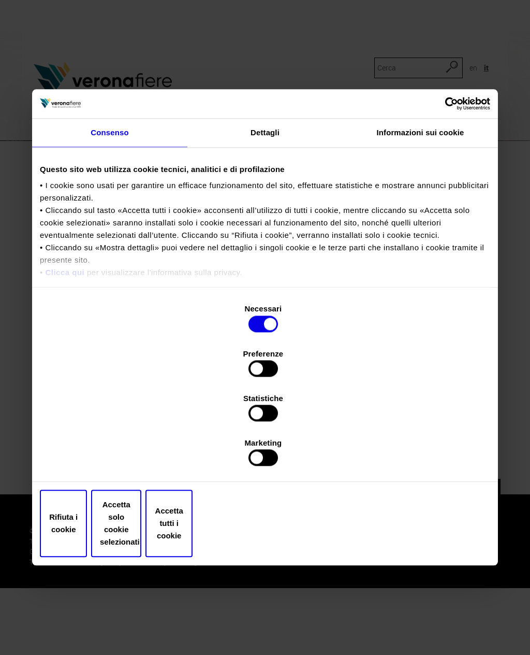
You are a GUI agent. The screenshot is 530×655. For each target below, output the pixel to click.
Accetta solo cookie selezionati (265, 456)
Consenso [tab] (109, 220)
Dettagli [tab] (265, 220)
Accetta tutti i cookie (416, 456)
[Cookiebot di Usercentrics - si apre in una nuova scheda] (445, 190)
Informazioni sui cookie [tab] (420, 220)
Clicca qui (64, 360)
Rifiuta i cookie (113, 456)
